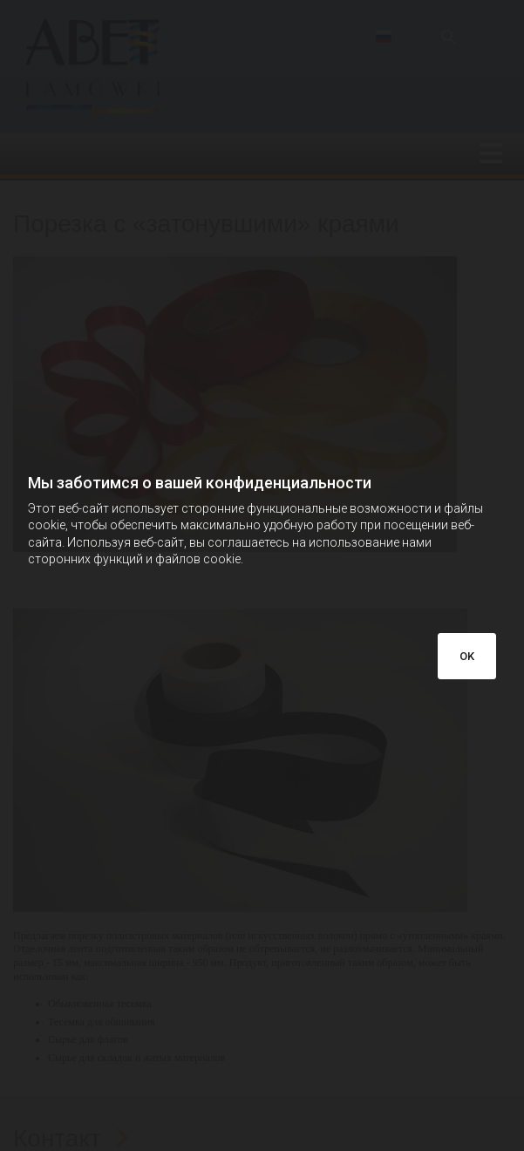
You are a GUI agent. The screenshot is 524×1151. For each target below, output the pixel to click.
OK (466, 656)
